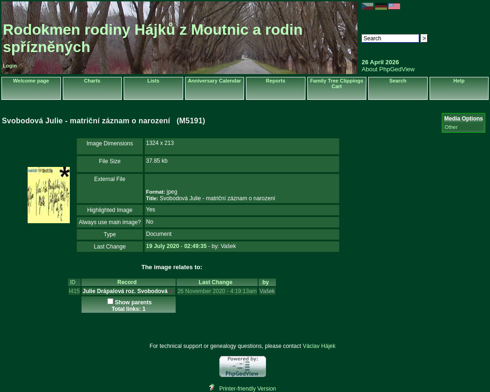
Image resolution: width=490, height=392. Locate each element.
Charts (92, 80)
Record (128, 282)
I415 (74, 291)
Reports (275, 80)
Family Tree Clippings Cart (337, 83)
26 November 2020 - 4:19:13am (217, 291)
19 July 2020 (162, 246)
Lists (153, 80)
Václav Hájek (319, 346)
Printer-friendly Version (247, 388)
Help (459, 80)
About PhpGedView (388, 69)
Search (398, 80)
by (267, 282)
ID (74, 282)
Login (10, 65)
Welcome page (31, 80)
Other (451, 127)
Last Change (217, 282)
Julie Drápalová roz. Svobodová (124, 291)
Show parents (133, 302)
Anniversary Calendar (214, 80)
